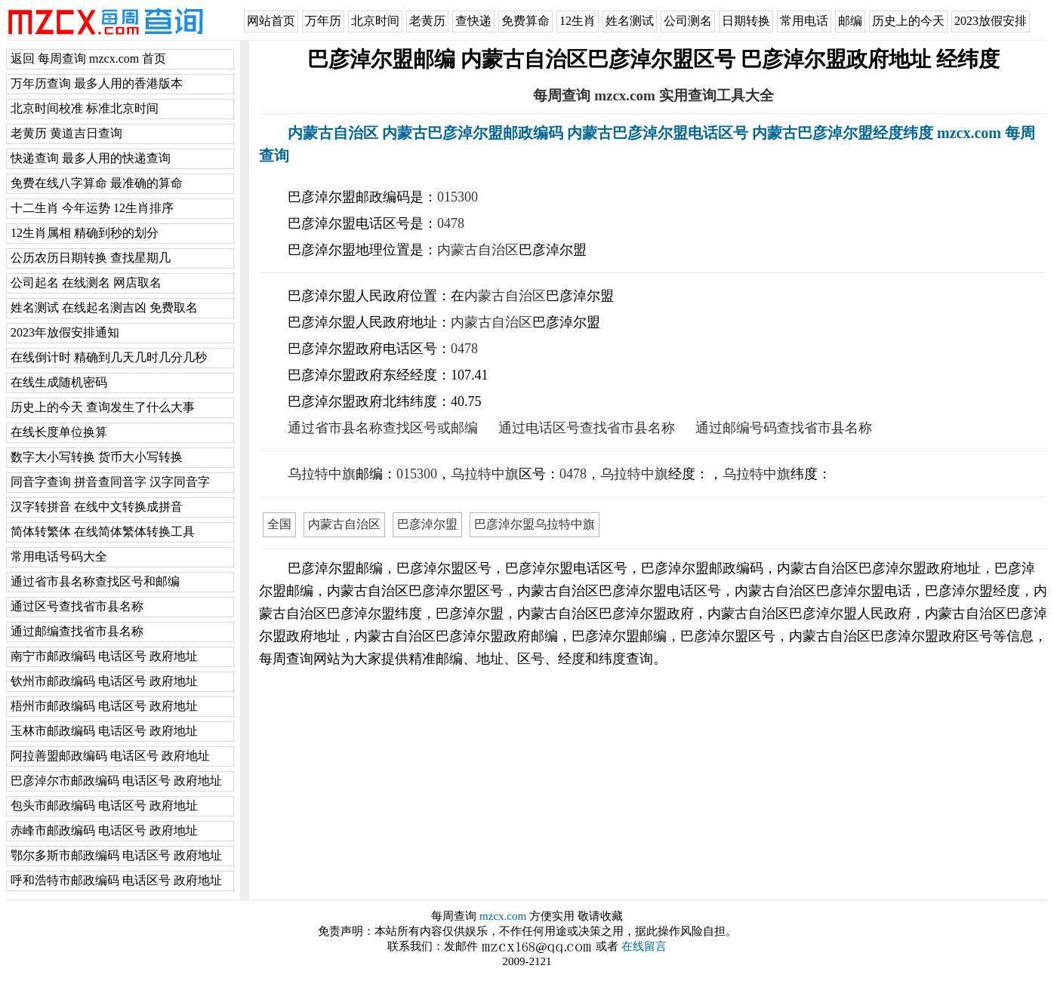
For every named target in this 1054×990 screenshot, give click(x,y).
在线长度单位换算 (59, 432)
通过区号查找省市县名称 (77, 606)
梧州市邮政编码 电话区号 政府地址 (104, 705)
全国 (279, 524)
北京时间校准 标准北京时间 (85, 108)
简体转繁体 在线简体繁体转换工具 (103, 531)
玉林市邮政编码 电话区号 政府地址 (104, 730)
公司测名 (688, 20)
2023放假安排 (990, 20)
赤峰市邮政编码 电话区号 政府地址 (104, 830)
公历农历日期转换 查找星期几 (91, 257)
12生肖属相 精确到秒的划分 (85, 232)
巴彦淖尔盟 (427, 524)
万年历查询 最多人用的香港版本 (97, 83)
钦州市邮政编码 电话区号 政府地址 (104, 681)
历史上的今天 (908, 20)
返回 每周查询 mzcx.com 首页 (88, 58)
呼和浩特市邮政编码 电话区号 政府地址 (116, 880)
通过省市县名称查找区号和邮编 (95, 581)
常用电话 (804, 20)
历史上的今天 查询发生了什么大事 (103, 407)
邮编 (850, 20)
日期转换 (746, 20)
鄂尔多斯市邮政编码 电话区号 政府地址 (116, 855)
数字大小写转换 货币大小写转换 (97, 456)
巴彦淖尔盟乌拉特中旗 (534, 524)
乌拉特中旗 (322, 473)
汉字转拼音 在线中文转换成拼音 (97, 506)
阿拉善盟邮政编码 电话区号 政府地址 (110, 755)
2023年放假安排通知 (65, 332)
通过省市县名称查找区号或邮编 (383, 427)
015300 (457, 196)
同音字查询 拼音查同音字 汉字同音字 (110, 481)
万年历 (323, 20)
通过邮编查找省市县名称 (77, 631)
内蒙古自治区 (478, 249)
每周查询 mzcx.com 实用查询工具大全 (653, 95)
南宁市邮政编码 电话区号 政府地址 (104, 656)
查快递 (473, 20)
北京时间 (375, 20)
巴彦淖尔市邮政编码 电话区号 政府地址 (116, 780)
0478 (450, 223)
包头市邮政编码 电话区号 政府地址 (104, 805)
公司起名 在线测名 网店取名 (86, 282)
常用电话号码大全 (59, 556)
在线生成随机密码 (59, 382)
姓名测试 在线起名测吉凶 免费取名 (104, 307)
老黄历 (427, 20)
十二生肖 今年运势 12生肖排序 (92, 207)
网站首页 (271, 20)
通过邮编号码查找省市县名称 (783, 427)
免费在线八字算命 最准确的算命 (97, 183)
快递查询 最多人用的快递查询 (91, 158)
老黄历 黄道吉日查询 (66, 133)
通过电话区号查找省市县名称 (586, 427)
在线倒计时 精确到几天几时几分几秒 (109, 357)
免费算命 (525, 20)
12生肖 (577, 20)
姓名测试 (630, 20)
